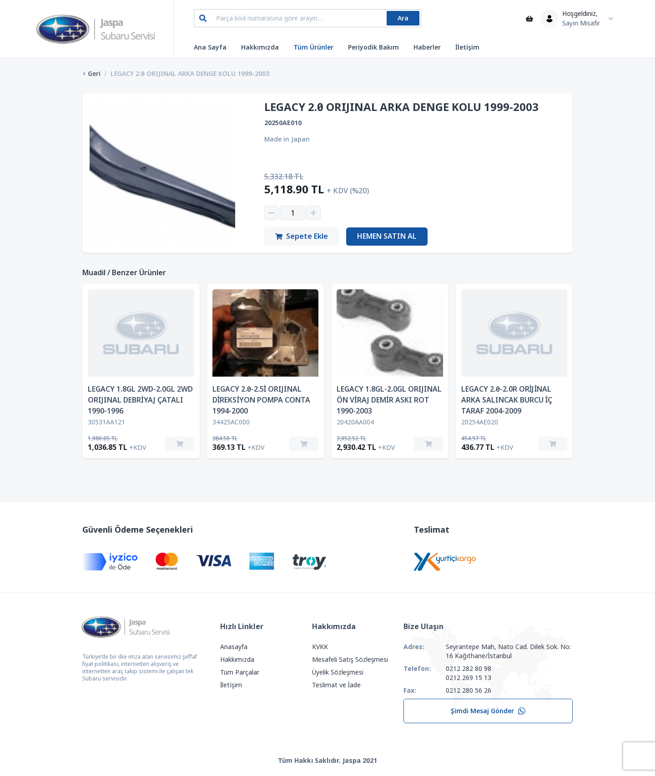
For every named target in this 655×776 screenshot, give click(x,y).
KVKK (320, 646)
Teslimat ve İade (336, 685)
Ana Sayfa (210, 47)
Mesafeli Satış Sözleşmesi (350, 659)
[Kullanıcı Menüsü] (579, 18)
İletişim (467, 47)
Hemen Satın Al (387, 236)
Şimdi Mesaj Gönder (488, 711)
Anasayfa (233, 646)
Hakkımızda (260, 47)
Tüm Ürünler (313, 47)
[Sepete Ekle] (179, 444)
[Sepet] (529, 18)
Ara (403, 18)
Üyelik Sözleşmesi (338, 672)
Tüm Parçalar (239, 672)
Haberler (427, 47)
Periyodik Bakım (373, 47)
